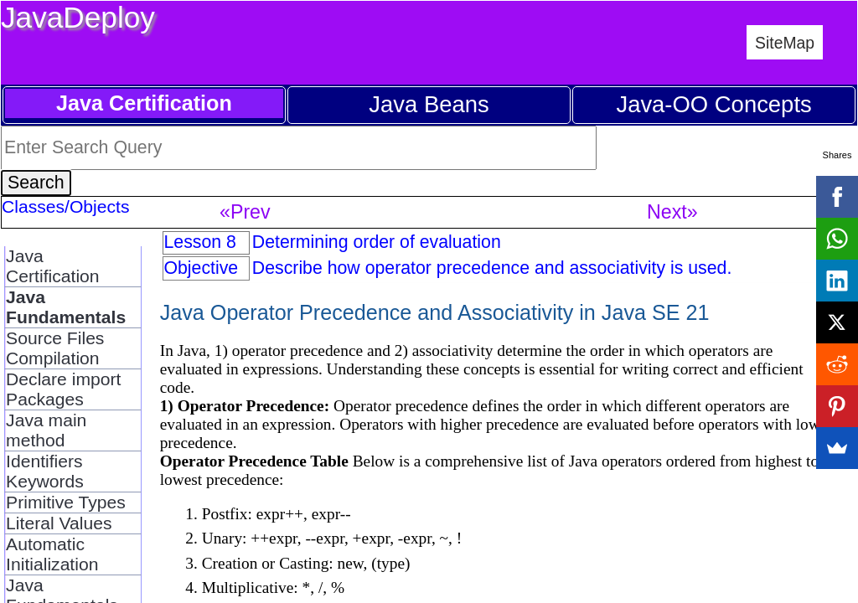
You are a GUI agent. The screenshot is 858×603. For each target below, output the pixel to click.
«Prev (245, 212)
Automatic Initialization (52, 554)
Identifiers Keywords (45, 471)
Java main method (46, 430)
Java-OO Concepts (713, 104)
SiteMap (784, 43)
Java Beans (428, 104)
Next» (672, 212)
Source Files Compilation (55, 348)
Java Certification (52, 266)
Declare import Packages (63, 389)
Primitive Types (66, 502)
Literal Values (58, 523)
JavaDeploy (78, 17)
